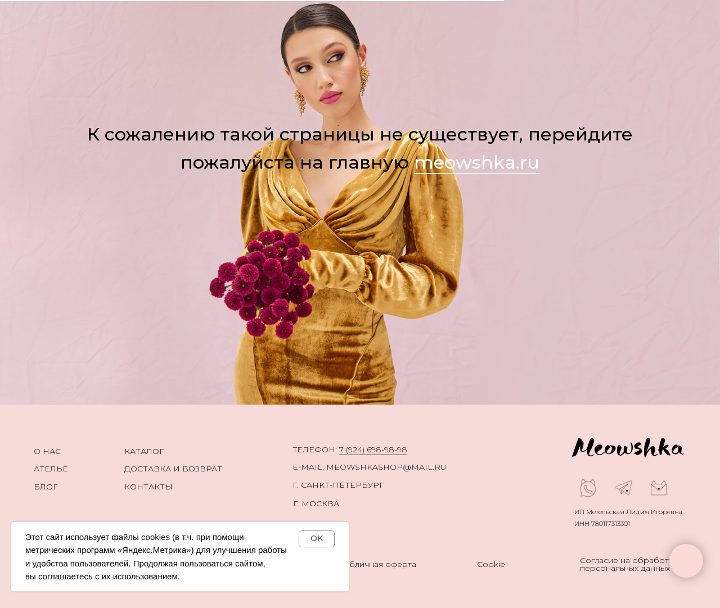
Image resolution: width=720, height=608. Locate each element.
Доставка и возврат (173, 469)
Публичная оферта (377, 564)
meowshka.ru (476, 162)
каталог (144, 451)
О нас (47, 451)
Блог (45, 487)
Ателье (51, 469)
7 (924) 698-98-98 (373, 449)
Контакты (148, 487)
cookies (155, 537)
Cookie (491, 564)
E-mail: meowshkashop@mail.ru (369, 467)
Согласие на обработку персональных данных (629, 564)
